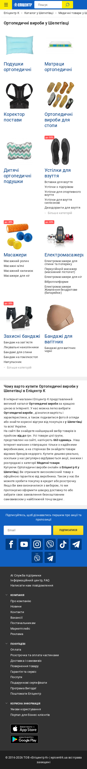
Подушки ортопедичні (17, 66)
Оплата (15, 649)
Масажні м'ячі (14, 266)
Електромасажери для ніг (63, 277)
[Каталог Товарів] (6, 4)
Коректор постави (14, 117)
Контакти (17, 612)
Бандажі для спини (18, 352)
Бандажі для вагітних (59, 339)
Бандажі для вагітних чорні (60, 349)
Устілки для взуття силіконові (58, 201)
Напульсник (13, 362)
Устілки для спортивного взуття (63, 193)
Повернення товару (24, 666)
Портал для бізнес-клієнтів (30, 715)
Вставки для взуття (59, 182)
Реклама (16, 634)
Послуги (16, 677)
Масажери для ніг (17, 275)
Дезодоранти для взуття (62, 207)
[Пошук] (67, 4)
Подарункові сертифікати (28, 682)
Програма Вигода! (23, 688)
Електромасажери (65, 255)
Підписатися (68, 530)
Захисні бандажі (22, 336)
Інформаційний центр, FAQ (29, 580)
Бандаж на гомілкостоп (21, 357)
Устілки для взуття (58, 173)
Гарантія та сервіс (23, 671)
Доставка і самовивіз (26, 660)
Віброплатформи (57, 281)
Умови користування (25, 709)
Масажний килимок (18, 270)
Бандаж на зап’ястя (18, 342)
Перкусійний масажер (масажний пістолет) (61, 270)
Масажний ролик (16, 261)
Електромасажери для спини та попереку (61, 262)
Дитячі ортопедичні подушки (17, 175)
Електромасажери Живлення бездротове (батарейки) (61, 289)
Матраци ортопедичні (58, 66)
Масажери (15, 255)
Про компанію (20, 601)
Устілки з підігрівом (59, 187)
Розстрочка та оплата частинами (34, 655)
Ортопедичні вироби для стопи (59, 119)
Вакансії (16, 617)
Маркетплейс (20, 628)
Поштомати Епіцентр (25, 693)
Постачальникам (22, 623)
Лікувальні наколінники (21, 347)
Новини (16, 606)
